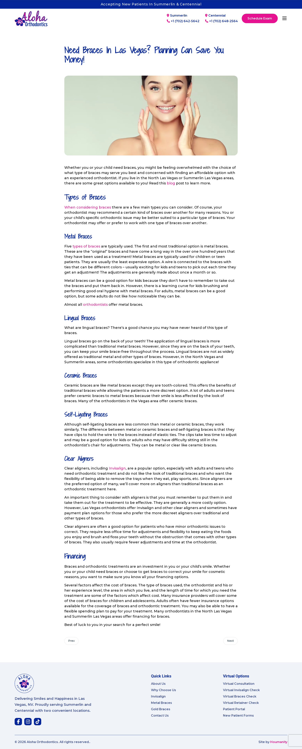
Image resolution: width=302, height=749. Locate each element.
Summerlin (177, 15)
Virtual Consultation (238, 684)
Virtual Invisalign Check (241, 690)
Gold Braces (160, 709)
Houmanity (278, 742)
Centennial (215, 15)
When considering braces (87, 207)
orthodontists (95, 304)
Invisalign (117, 468)
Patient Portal (234, 709)
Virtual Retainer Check (241, 703)
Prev (71, 641)
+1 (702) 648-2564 (221, 21)
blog (171, 183)
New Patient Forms (238, 715)
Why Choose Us (163, 690)
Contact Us (160, 715)
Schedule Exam (259, 18)
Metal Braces (161, 703)
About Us (158, 684)
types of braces (86, 246)
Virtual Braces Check (239, 696)
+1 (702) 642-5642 (183, 21)
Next (230, 641)
